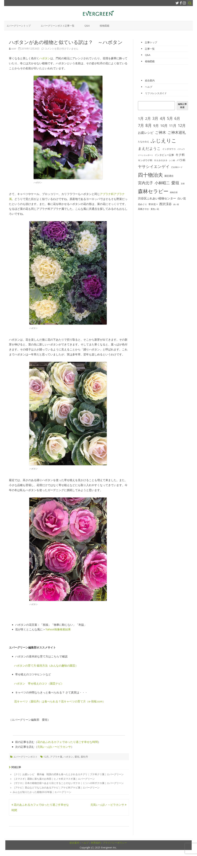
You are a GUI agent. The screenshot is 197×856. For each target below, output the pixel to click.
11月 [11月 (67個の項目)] (172, 125)
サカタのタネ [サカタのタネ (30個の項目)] (160, 160)
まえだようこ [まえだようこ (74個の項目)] (149, 148)
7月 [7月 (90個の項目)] (141, 125)
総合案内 (150, 80)
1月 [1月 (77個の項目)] (141, 118)
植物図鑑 (104, 25)
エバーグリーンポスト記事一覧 (57, 25)
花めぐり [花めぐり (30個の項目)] (142, 204)
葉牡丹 (84, 756)
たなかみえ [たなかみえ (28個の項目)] (143, 141)
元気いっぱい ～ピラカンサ (108, 805)
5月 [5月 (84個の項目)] (170, 118)
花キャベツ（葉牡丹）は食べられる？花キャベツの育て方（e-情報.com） (59, 701)
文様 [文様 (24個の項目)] (183, 183)
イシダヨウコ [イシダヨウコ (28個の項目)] (169, 149)
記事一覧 (150, 48)
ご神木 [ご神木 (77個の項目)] (160, 132)
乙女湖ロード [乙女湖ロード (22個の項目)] (177, 167)
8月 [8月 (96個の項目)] (149, 125)
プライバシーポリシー (115, 842)
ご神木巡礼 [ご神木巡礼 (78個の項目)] (177, 132)
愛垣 (77, 756)
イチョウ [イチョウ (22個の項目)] (181, 149)
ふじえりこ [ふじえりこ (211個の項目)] (164, 140)
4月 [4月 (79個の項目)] (162, 118)
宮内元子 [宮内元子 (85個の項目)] (145, 182)
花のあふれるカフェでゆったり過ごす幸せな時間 (67, 742)
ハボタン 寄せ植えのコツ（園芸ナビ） (39, 683)
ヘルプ (148, 86)
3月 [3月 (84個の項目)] (155, 118)
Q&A (87, 25)
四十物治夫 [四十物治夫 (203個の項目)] (150, 174)
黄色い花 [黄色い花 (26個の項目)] (155, 209)
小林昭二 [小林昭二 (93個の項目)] (162, 182)
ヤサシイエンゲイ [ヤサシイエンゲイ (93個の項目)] (154, 166)
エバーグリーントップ (19, 25)
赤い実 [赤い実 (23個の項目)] (176, 204)
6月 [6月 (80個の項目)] (177, 118)
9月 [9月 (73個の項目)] (156, 125)
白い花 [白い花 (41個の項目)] (182, 198)
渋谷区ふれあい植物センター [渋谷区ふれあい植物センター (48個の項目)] (157, 198)
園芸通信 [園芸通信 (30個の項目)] (168, 175)
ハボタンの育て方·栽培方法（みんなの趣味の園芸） (46, 665)
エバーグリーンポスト (25, 756)
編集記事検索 (182, 105)
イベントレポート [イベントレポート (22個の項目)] (145, 155)
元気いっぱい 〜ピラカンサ (54, 747)
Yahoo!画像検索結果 (58, 629)
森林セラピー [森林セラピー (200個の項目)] (153, 191)
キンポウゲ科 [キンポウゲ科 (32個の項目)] (145, 160)
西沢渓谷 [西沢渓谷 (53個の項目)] (165, 204)
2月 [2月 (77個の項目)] (148, 118)
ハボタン (44, 58)
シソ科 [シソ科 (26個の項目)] (172, 160)
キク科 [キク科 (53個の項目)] (180, 155)
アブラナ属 (56, 756)
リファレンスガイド (156, 93)
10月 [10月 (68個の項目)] (164, 125)
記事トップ (151, 42)
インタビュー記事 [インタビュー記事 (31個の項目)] (164, 155)
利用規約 (96, 842)
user (13, 48)
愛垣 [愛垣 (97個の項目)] (175, 182)
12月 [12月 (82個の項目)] (182, 125)
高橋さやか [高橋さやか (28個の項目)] (143, 209)
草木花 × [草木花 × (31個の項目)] (153, 204)
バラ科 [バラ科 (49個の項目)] (181, 160)
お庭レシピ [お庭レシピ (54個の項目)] (145, 132)
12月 (46, 756)
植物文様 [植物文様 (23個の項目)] (174, 192)
